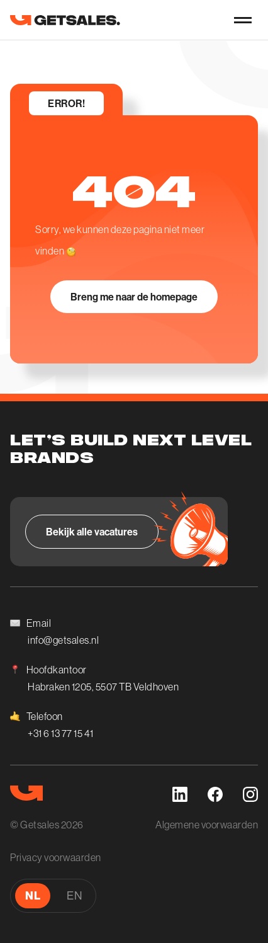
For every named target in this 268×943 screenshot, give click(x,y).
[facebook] (215, 794)
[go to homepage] (65, 20)
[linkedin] (179, 794)
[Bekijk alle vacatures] (92, 532)
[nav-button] (243, 20)
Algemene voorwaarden (206, 824)
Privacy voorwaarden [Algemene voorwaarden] (55, 857)
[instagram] (250, 794)
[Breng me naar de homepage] (134, 296)
